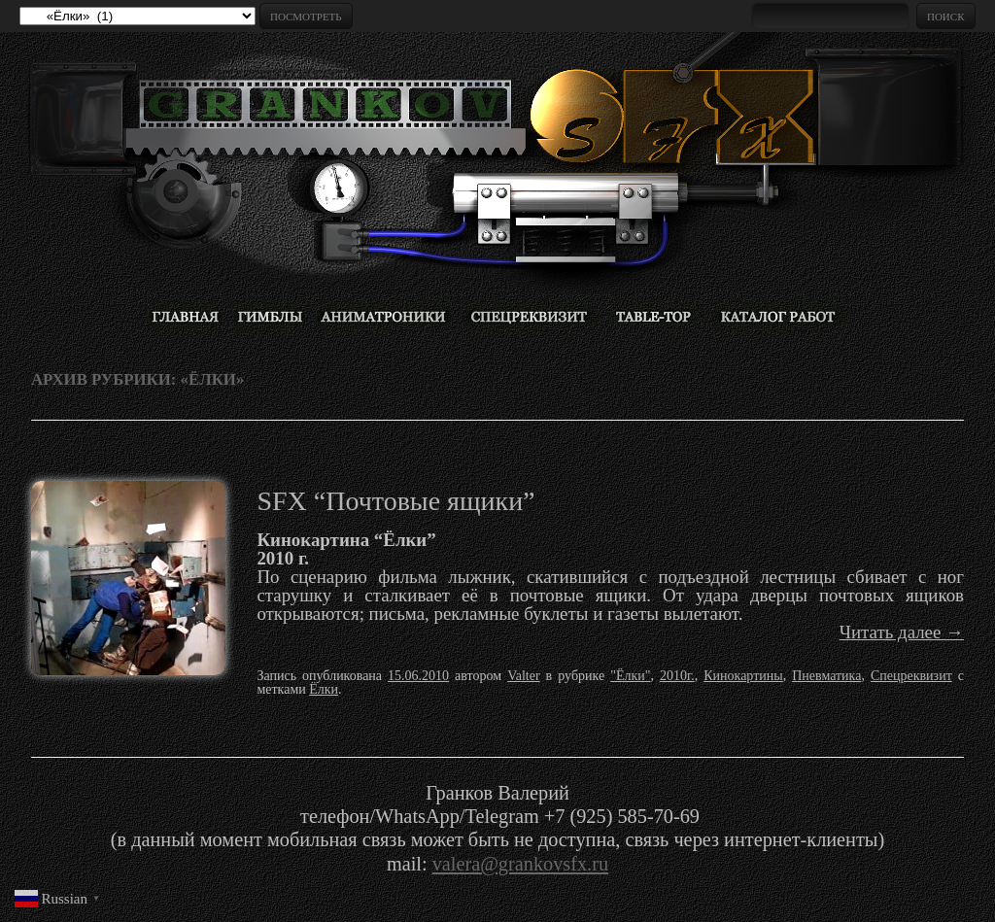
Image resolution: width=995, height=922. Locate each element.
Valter (523, 675)
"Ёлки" (630, 675)
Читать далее (902, 632)
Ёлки (323, 689)
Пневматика (826, 675)
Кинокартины (742, 675)
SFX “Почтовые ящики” (395, 501)
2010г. (677, 675)
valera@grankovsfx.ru (520, 863)
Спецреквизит (911, 675)
